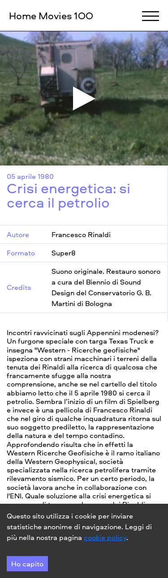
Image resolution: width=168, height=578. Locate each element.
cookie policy (105, 537)
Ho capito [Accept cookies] (27, 564)
